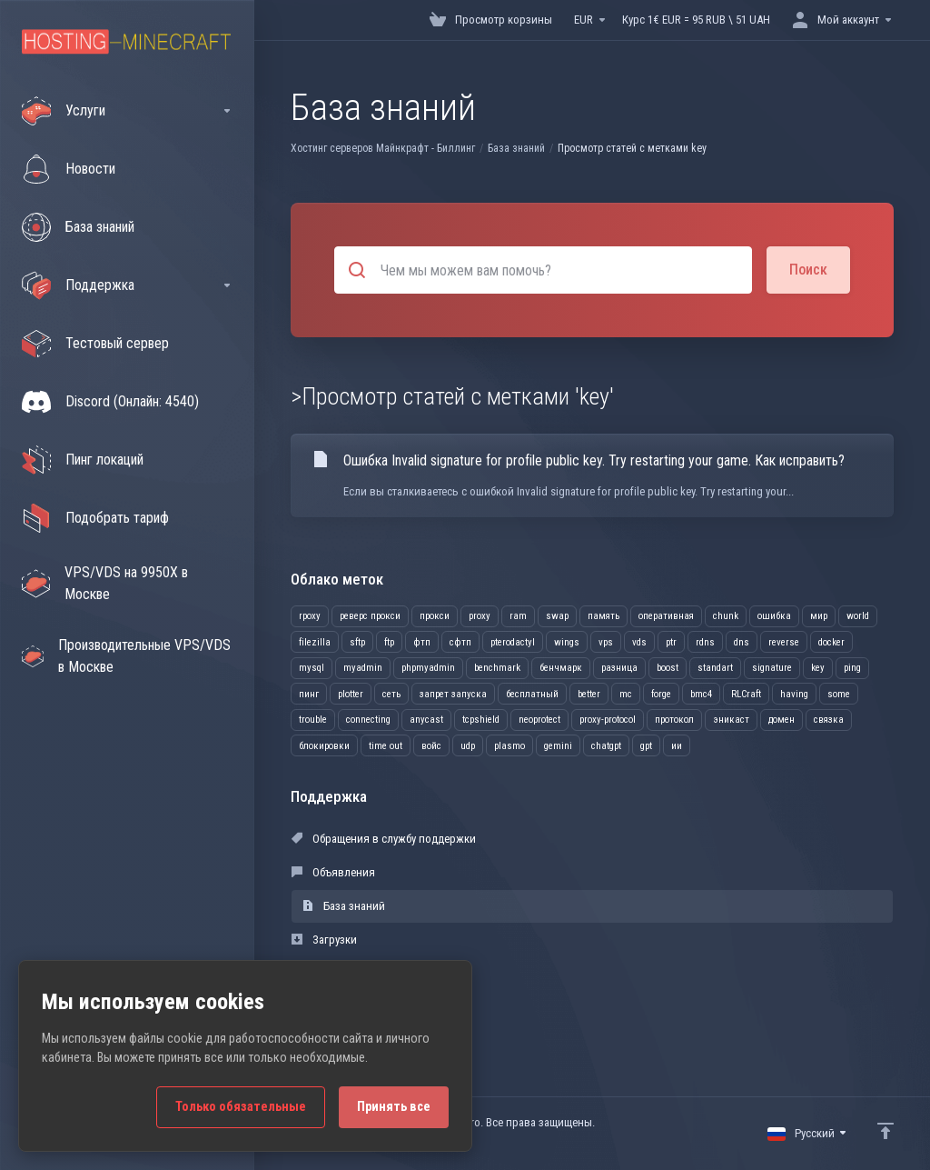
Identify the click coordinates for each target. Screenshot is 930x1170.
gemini (558, 746)
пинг (309, 694)
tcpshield (481, 719)
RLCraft (746, 694)
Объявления (333, 872)
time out (385, 746)
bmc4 (701, 694)
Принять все (393, 1107)
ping (852, 668)
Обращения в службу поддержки (384, 838)
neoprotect (539, 719)
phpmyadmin (428, 668)
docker (831, 642)
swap (557, 616)
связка (829, 719)
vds (639, 642)
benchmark (497, 668)
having (794, 694)
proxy (479, 616)
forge (661, 694)
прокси (435, 616)
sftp (357, 642)
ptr (671, 642)
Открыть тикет (338, 1007)
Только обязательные (240, 1107)
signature (772, 668)
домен (781, 719)
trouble (313, 719)
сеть (391, 694)
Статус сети (330, 973)
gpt (646, 746)
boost (667, 668)
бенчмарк (560, 668)
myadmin (362, 668)
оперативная (666, 616)
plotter (350, 694)
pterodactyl (512, 642)
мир (818, 616)
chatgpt (606, 746)
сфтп (460, 642)
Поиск (808, 269)
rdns (705, 642)
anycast (426, 719)
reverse (783, 642)
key (818, 668)
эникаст (731, 719)
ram (518, 616)
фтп (421, 642)
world (857, 616)
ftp (389, 642)
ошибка (774, 616)
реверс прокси (370, 616)
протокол (674, 719)
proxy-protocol (607, 719)
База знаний (516, 148)
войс (431, 746)
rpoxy (310, 616)
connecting (368, 719)
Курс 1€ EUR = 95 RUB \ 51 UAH (696, 19)
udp (467, 746)
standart (715, 668)
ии (676, 746)
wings (566, 642)
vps (606, 642)
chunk (725, 616)
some (838, 694)
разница (619, 668)
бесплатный (532, 694)
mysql (311, 668)
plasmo (509, 746)
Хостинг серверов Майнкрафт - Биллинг (383, 148)
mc (625, 694)
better (589, 694)
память (603, 616)
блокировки (324, 746)
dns (741, 642)
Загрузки (324, 939)
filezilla (315, 642)
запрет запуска (453, 694)
